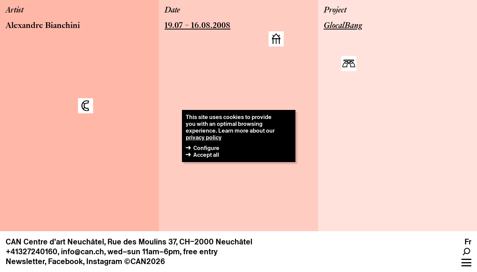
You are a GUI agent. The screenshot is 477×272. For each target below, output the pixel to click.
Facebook (65, 261)
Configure (206, 148)
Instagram (104, 261)
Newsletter (25, 261)
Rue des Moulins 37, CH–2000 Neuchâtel (179, 241)
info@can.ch (82, 251)
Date (172, 10)
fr (468, 242)
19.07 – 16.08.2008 (197, 26)
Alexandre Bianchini (43, 26)
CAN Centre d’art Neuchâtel (55, 241)
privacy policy (204, 137)
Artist (14, 10)
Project (335, 10)
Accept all (206, 155)
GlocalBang (343, 26)
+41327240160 (31, 251)
